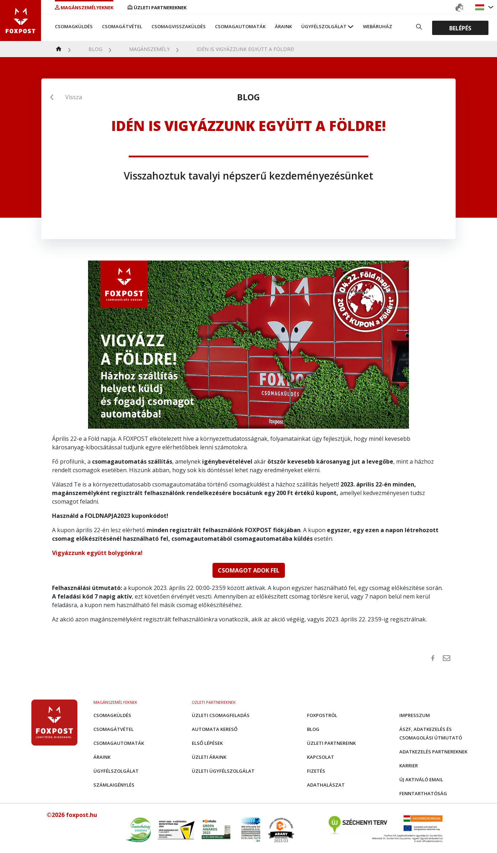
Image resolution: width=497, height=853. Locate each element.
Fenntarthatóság (423, 793)
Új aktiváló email (421, 779)
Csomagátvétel (122, 26)
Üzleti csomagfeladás (221, 715)
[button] (481, 7)
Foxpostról (322, 715)
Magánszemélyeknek (84, 7)
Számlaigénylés (113, 785)
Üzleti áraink (209, 757)
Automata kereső (214, 729)
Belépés (460, 28)
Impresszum (414, 715)
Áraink (283, 26)
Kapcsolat (320, 757)
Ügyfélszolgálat (324, 26)
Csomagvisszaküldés (179, 26)
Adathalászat (326, 785)
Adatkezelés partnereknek (433, 751)
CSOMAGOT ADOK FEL (248, 570)
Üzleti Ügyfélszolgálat (223, 771)
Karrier (408, 765)
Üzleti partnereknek (157, 7)
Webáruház (377, 26)
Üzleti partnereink (331, 743)
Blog (95, 49)
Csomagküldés (74, 26)
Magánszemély (149, 49)
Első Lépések (207, 743)
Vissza (73, 97)
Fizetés (316, 771)
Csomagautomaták (240, 26)
